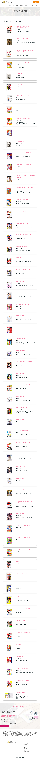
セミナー (26, 5)
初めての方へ (26, 743)
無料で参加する (4, 725)
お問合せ (36, 5)
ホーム (5, 5)
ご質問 (25, 750)
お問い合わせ (26, 751)
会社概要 (9, 5)
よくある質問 (15, 5)
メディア (31, 5)
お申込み (35, 2)
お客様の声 (21, 5)
